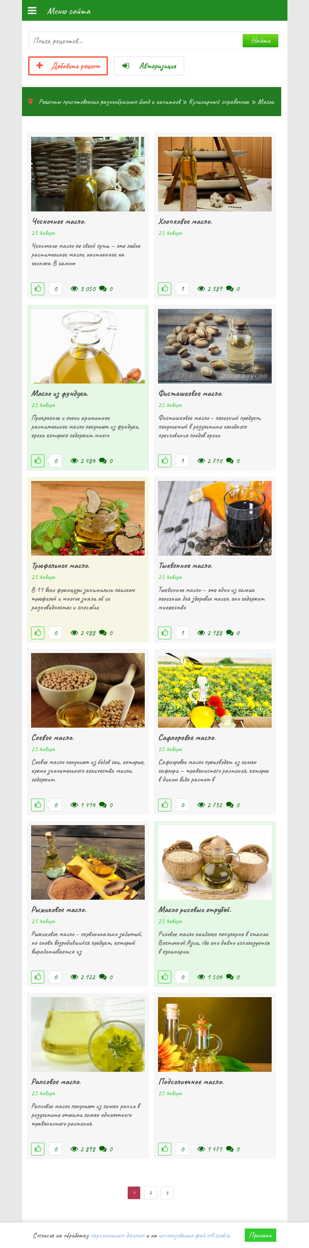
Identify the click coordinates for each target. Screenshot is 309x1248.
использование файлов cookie (193, 1235)
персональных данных (117, 1235)
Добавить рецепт (68, 66)
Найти (260, 40)
